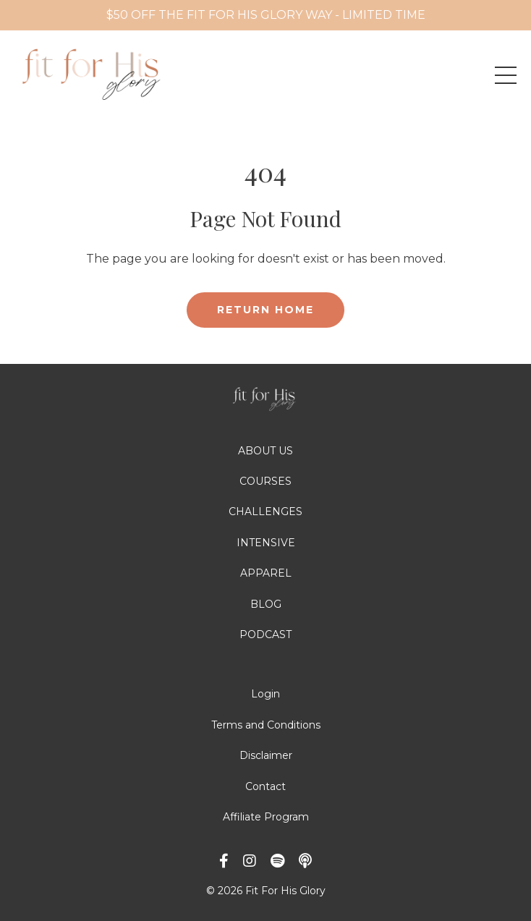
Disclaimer (265, 755)
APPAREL (266, 573)
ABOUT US (265, 450)
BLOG (265, 604)
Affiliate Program (266, 816)
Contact (265, 786)
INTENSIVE (266, 542)
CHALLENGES (265, 511)
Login (265, 693)
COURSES (265, 481)
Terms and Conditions (265, 724)
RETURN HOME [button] (265, 309)
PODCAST (265, 634)
